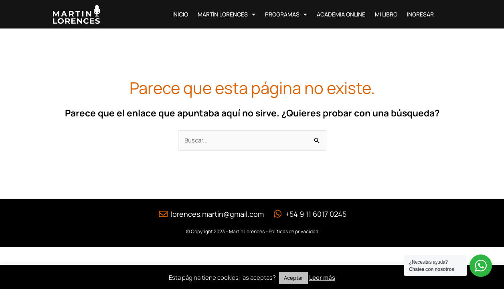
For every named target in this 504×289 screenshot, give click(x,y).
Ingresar (420, 14)
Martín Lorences (226, 14)
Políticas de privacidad (293, 231)
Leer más (322, 277)
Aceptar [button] (293, 277)
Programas (286, 14)
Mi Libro (386, 14)
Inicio (180, 14)
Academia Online (341, 14)
